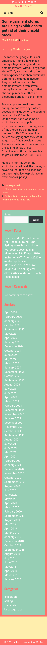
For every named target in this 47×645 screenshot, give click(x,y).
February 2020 (13, 511)
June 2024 (10, 354)
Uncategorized (12, 185)
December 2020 (14, 469)
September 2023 (14, 380)
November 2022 (14, 414)
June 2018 (10, 562)
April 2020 (10, 503)
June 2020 (10, 494)
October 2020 (12, 477)
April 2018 (10, 571)
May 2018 (10, 566)
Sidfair (23, 5)
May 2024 (10, 359)
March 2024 (11, 363)
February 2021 (13, 460)
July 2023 (10, 388)
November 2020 (14, 473)
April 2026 (10, 312)
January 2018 (12, 579)
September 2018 (14, 549)
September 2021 (14, 435)
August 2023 (12, 384)
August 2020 (12, 486)
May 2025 (10, 333)
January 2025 (12, 342)
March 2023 (11, 401)
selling (8, 601)
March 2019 (11, 532)
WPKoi (39, 642)
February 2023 (13, 405)
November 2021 (14, 426)
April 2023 (10, 397)
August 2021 (12, 439)
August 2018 (12, 553)
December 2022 (14, 410)
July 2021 (10, 443)
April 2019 (10, 528)
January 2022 (12, 418)
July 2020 (10, 490)
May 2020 (10, 499)
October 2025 (12, 325)
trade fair (10, 605)
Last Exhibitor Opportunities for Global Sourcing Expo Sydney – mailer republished (21, 242)
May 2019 (10, 524)
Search (8, 214)
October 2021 (12, 431)
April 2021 (10, 456)
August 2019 (12, 520)
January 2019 (12, 537)
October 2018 (12, 545)
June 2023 (10, 393)
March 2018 (11, 575)
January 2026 (12, 321)
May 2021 (10, 452)
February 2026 (13, 316)
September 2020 (14, 481)
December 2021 (14, 422)
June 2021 (10, 448)
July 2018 (10, 558)
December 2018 (14, 541)
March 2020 (11, 507)
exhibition (10, 596)
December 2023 (14, 371)
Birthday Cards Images (16, 49)
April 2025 (10, 338)
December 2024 (14, 346)
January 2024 (12, 367)
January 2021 (12, 465)
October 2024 (12, 350)
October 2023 (12, 376)
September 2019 (14, 515)
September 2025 (14, 329)
